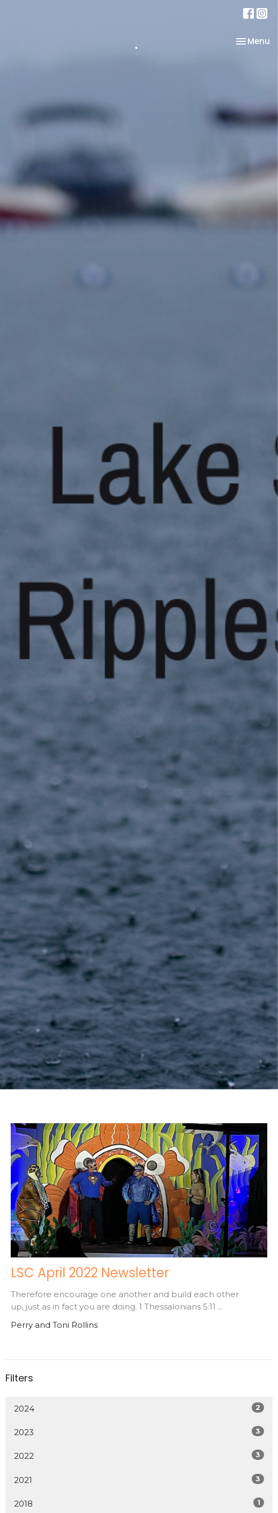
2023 (139, 1431)
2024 (139, 1408)
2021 (139, 1479)
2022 (139, 1455)
